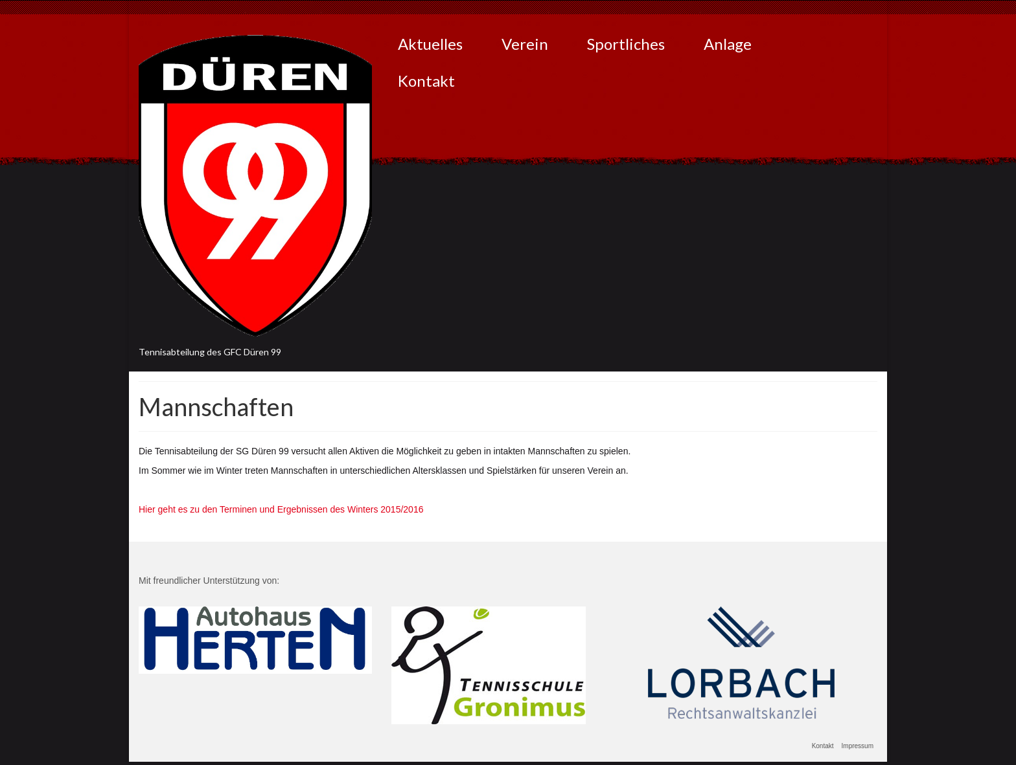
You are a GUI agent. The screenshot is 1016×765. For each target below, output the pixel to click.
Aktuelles (430, 43)
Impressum (857, 745)
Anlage (728, 43)
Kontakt (426, 80)
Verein (525, 43)
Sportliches (626, 43)
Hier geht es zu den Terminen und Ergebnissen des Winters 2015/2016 (281, 509)
